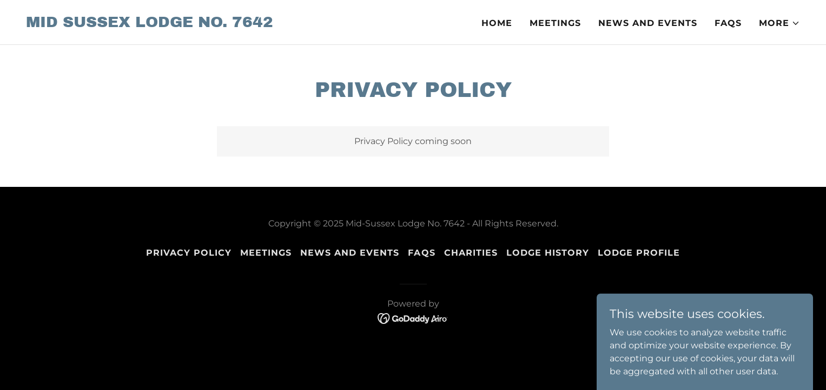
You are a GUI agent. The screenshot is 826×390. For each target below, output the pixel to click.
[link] (149, 24)
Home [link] (496, 23)
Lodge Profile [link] (639, 253)
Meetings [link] (555, 23)
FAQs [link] (728, 23)
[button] (779, 23)
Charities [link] (471, 253)
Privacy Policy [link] (189, 253)
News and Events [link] (647, 23)
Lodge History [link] (547, 253)
